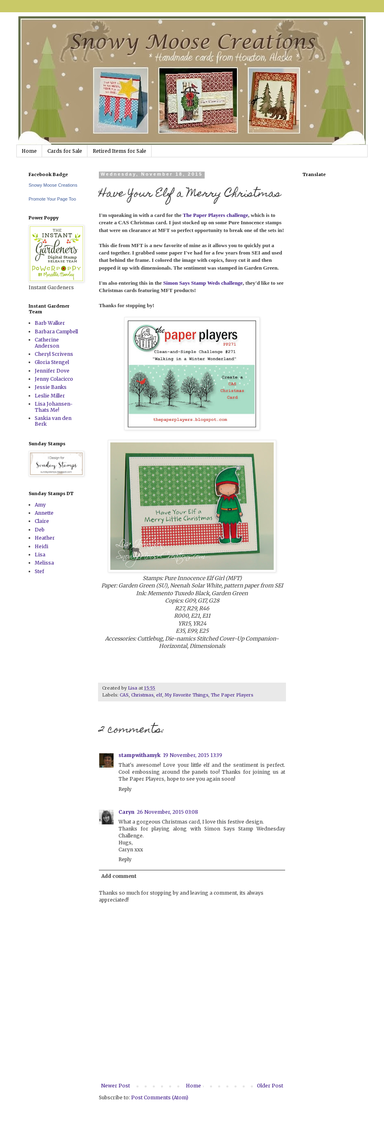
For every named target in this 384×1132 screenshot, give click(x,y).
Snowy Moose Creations (53, 185)
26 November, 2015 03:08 (167, 812)
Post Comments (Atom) (159, 1097)
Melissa (44, 563)
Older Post (270, 1086)
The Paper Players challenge (215, 215)
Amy (40, 505)
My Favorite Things (186, 695)
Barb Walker (50, 323)
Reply (125, 789)
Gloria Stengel (52, 362)
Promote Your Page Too (52, 198)
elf (159, 695)
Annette (44, 513)
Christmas (142, 695)
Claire (42, 521)
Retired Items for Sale (119, 151)
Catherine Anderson (47, 342)
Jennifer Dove (52, 371)
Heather (45, 538)
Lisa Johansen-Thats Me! (54, 407)
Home (29, 151)
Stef (39, 571)
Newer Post (115, 1086)
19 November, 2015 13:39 (192, 755)
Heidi (41, 546)
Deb (40, 530)
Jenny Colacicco (54, 379)
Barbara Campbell (56, 331)
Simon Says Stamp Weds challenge (203, 283)
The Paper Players (232, 695)
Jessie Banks (51, 387)
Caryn (126, 812)
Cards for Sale (64, 151)
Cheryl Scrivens (54, 354)
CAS (124, 695)
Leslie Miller (50, 396)
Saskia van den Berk (53, 421)
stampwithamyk (139, 755)
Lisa (40, 554)
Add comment (118, 876)
